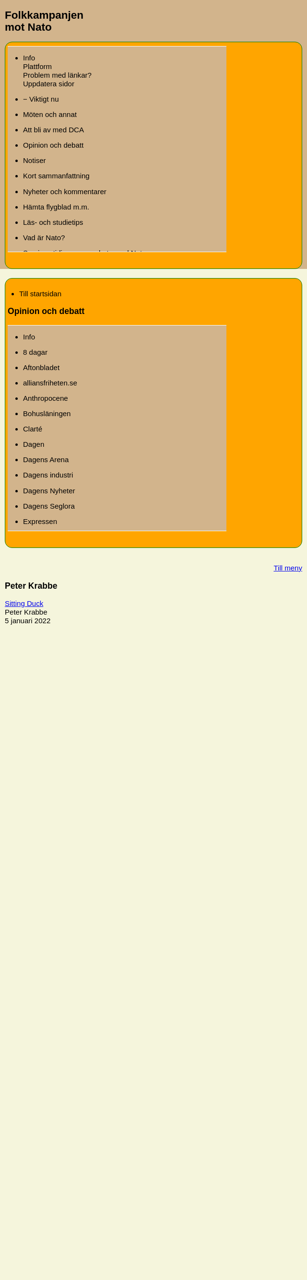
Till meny (287, 568)
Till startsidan (40, 294)
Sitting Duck (24, 603)
